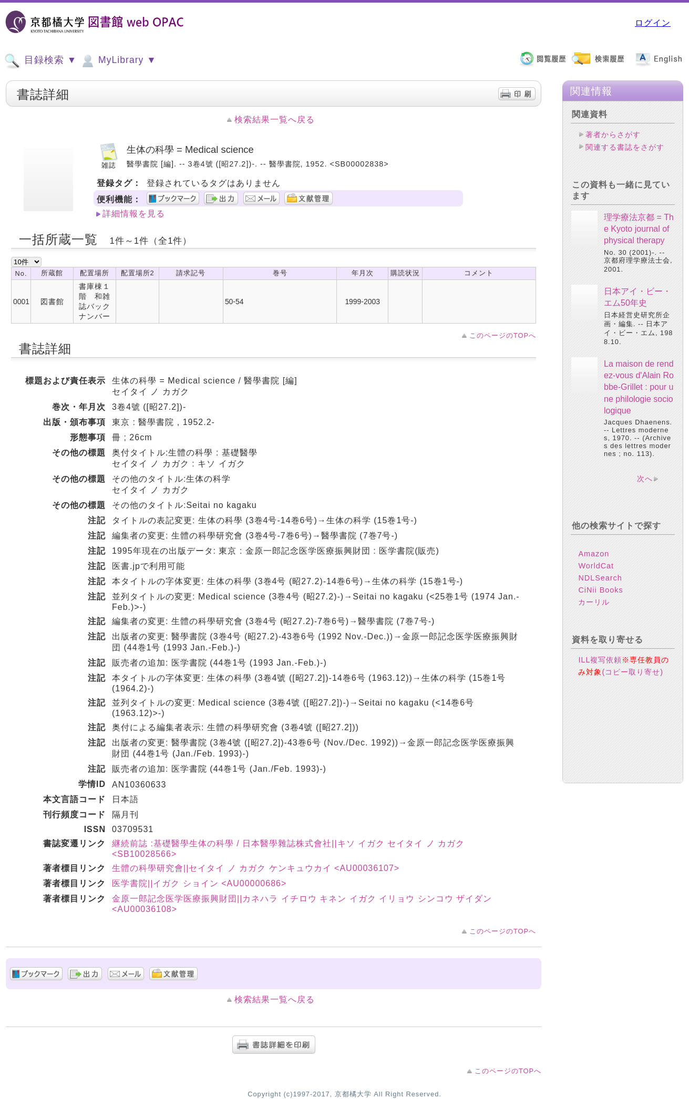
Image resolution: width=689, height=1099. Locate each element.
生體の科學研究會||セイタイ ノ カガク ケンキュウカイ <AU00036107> (255, 868)
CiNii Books (600, 590)
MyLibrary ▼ (117, 61)
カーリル (594, 602)
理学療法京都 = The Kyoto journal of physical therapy (639, 229)
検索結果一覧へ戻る (274, 119)
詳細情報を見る (133, 213)
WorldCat (596, 566)
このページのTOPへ (502, 335)
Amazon (593, 554)
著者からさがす (613, 134)
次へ (645, 478)
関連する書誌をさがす (624, 147)
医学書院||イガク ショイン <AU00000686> (199, 883)
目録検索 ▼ (40, 61)
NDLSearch (600, 578)
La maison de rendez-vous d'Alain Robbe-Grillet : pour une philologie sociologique (639, 387)
